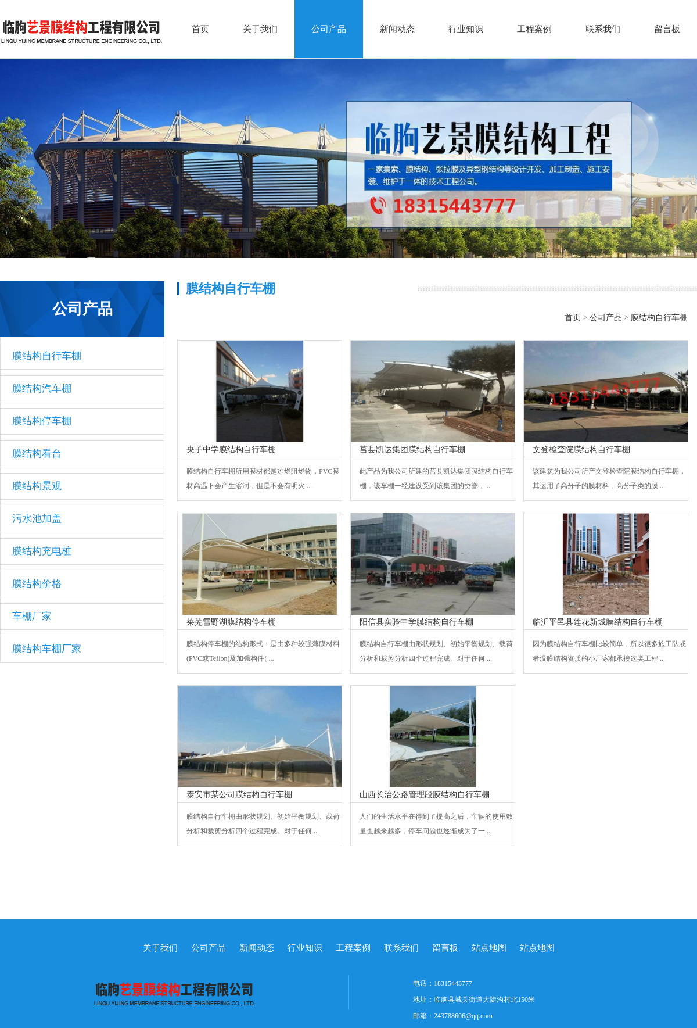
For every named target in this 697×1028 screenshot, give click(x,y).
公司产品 (328, 29)
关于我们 (260, 29)
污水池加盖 (37, 518)
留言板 (667, 29)
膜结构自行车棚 (46, 355)
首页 (200, 29)
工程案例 (534, 29)
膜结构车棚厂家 (46, 648)
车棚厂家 (32, 616)
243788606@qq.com (463, 1016)
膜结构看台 (37, 453)
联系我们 (602, 29)
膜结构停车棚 (41, 421)
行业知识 (465, 29)
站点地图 (489, 947)
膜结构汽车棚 (41, 388)
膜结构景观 (37, 486)
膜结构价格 (37, 583)
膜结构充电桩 (41, 551)
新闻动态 (397, 29)
